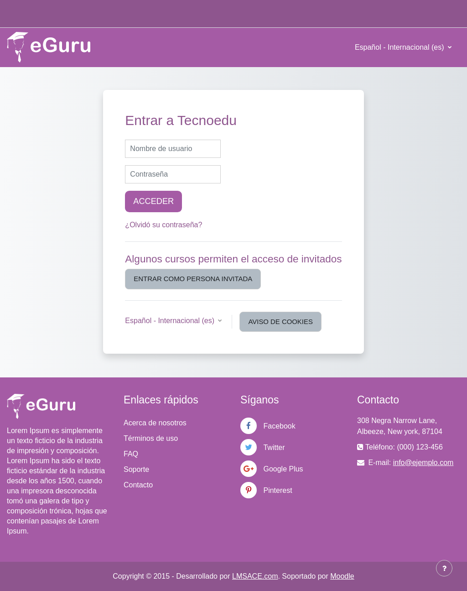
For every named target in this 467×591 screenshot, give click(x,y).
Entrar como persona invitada (193, 278)
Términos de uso (151, 438)
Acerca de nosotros (155, 423)
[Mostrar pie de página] (444, 568)
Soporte (136, 469)
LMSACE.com (255, 576)
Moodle (342, 576)
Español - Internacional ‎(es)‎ (400, 47)
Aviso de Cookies (280, 321)
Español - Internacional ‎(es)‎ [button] (170, 320)
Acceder (153, 201)
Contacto (138, 485)
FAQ (131, 454)
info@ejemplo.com (423, 462)
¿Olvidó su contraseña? (163, 225)
